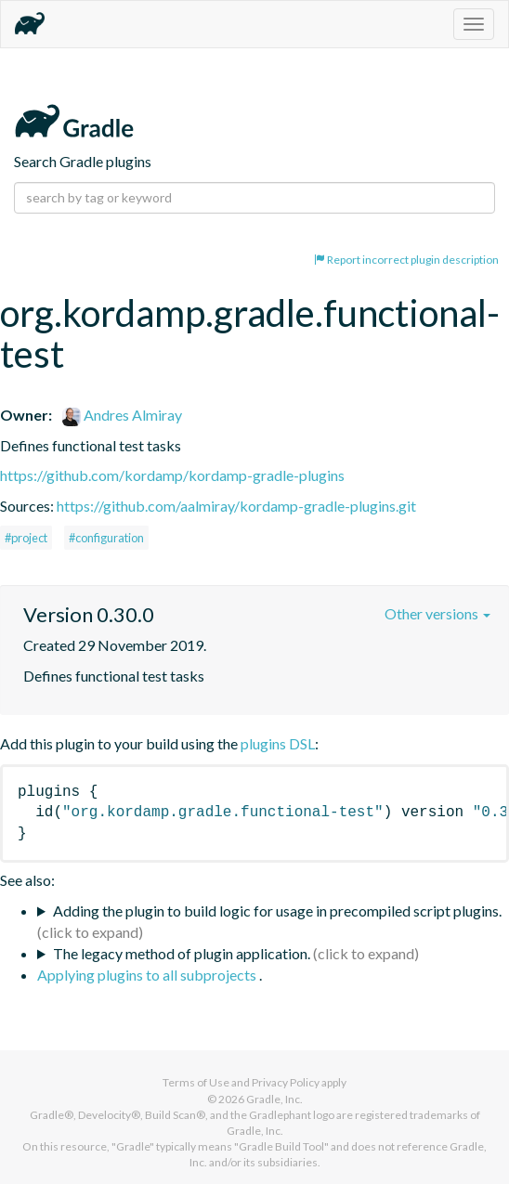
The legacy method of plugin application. (181, 953)
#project (26, 537)
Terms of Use (196, 1082)
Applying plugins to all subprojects (148, 974)
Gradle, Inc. (274, 1099)
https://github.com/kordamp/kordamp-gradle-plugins (172, 475)
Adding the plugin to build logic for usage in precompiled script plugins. (277, 910)
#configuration (106, 537)
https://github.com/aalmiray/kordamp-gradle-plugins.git (236, 505)
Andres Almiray (122, 414)
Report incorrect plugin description (406, 260)
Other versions (437, 613)
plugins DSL (278, 743)
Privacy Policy (286, 1082)
